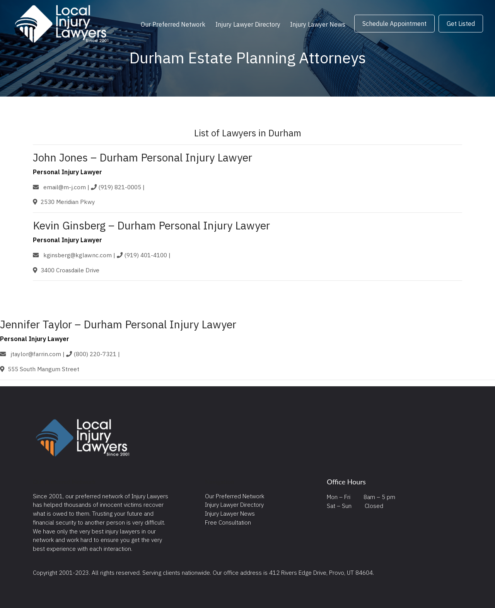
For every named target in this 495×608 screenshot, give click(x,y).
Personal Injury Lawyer (67, 172)
